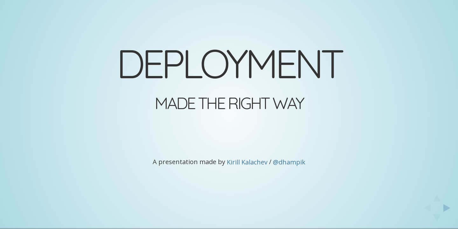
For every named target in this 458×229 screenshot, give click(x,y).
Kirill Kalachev (247, 162)
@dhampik (289, 162)
